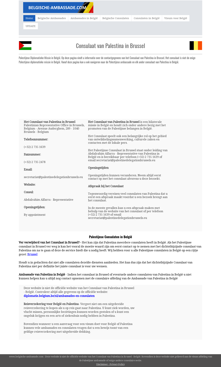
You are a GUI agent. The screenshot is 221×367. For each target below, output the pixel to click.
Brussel (32, 254)
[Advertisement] (110, 89)
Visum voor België (175, 18)
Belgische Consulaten (115, 18)
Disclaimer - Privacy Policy (110, 364)
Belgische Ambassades (52, 18)
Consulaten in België (147, 18)
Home (29, 18)
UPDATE (31, 26)
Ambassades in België (84, 18)
